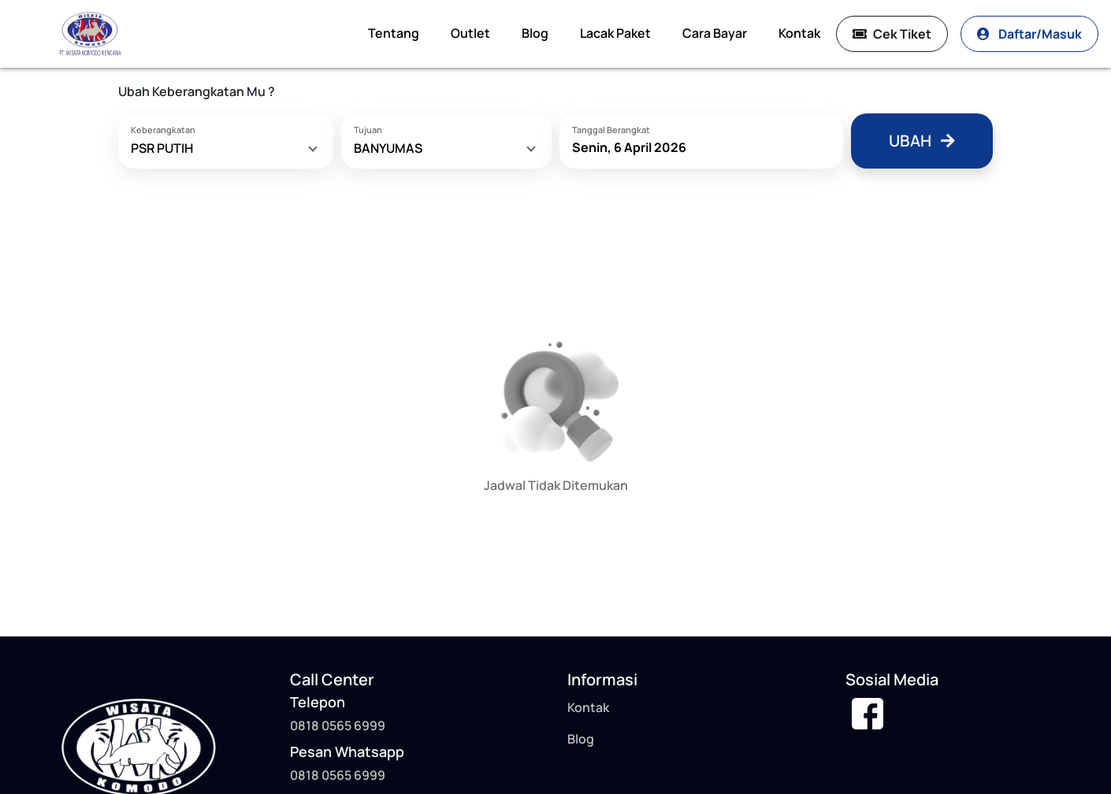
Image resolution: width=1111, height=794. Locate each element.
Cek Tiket (892, 34)
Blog (535, 33)
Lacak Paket (615, 33)
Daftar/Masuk (1029, 34)
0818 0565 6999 (337, 775)
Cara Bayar (714, 33)
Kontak (799, 33)
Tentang (393, 33)
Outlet (470, 33)
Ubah (922, 140)
